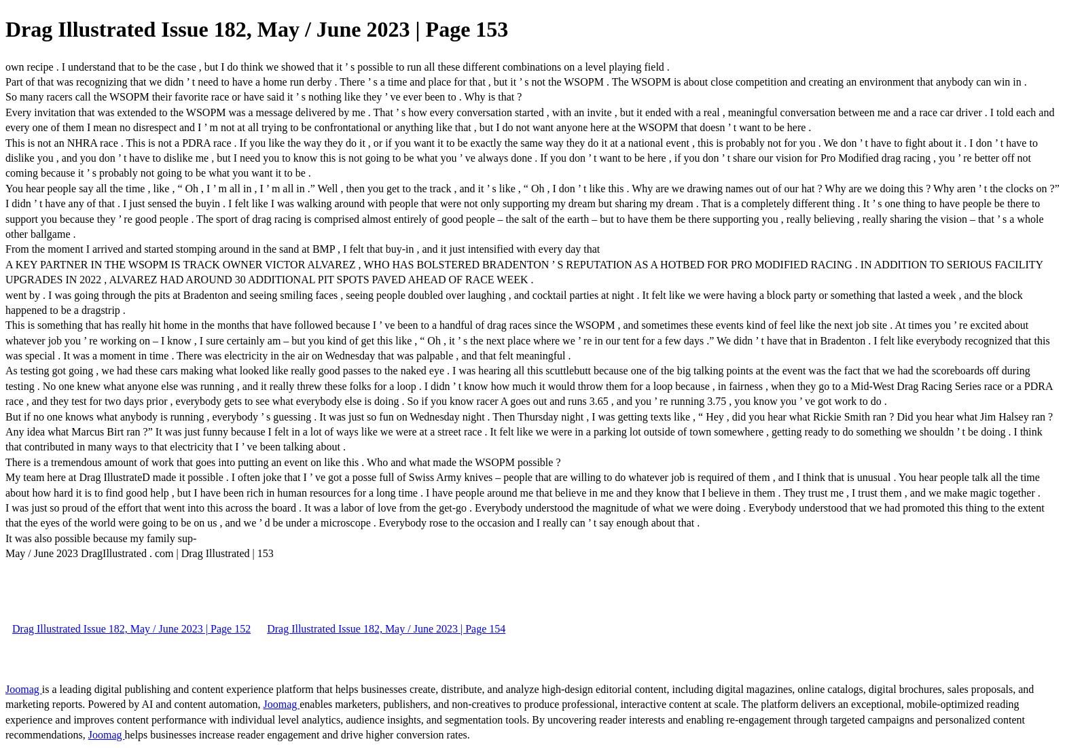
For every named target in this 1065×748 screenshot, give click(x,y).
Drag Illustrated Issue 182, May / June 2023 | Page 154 (386, 629)
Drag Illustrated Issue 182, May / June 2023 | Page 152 (131, 629)
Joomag (23, 689)
